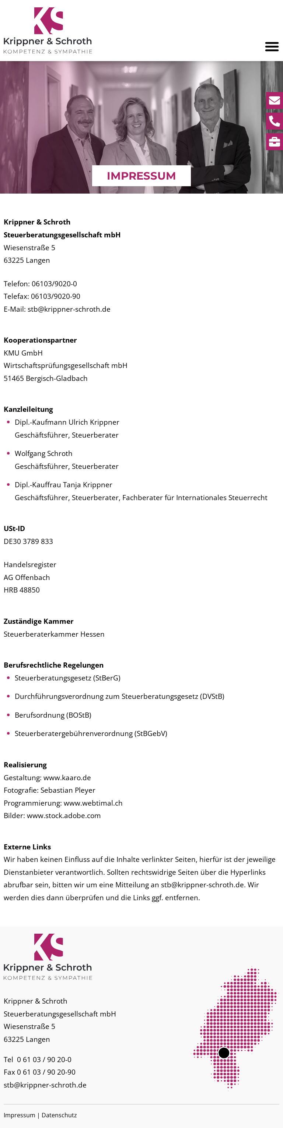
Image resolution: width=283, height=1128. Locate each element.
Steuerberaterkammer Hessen (54, 634)
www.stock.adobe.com (64, 815)
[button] (272, 46)
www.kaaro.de (67, 777)
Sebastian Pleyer (68, 790)
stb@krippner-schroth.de (69, 309)
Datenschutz (59, 1115)
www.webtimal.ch (93, 803)
